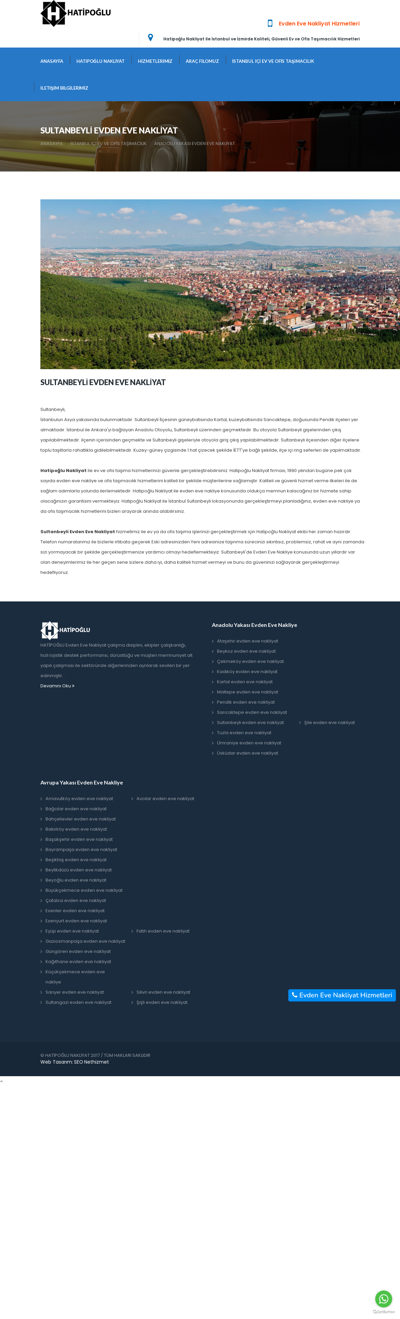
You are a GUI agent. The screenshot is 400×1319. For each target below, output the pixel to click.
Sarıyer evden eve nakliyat (75, 992)
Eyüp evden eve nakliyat (72, 931)
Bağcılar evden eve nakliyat (76, 809)
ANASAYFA (51, 61)
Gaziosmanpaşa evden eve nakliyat (85, 941)
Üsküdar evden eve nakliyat (247, 753)
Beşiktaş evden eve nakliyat (76, 859)
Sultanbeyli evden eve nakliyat (250, 722)
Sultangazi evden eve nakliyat (78, 1002)
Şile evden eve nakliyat (329, 722)
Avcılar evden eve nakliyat (165, 798)
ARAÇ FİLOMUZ (202, 61)
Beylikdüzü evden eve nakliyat (79, 870)
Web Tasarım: (56, 1062)
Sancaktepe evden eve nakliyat (252, 712)
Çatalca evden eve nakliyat (76, 900)
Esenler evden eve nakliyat (75, 910)
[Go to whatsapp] (383, 1298)
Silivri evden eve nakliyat (163, 992)
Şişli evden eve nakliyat (162, 1002)
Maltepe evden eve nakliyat (247, 692)
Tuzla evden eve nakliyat (244, 732)
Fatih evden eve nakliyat (163, 931)
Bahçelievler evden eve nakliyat (81, 819)
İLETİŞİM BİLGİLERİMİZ (64, 88)
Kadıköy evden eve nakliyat (247, 671)
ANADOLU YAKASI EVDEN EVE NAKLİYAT (194, 143)
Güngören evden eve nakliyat (78, 951)
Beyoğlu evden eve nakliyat (76, 880)
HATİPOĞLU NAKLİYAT (100, 61)
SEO (78, 1062)
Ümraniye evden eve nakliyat (249, 743)
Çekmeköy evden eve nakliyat (250, 661)
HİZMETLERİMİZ (155, 61)
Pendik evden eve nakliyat (246, 702)
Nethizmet (96, 1062)
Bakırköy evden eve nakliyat (76, 829)
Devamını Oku (57, 686)
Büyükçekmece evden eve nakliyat (84, 890)
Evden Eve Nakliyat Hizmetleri (342, 995)
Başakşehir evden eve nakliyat (79, 839)
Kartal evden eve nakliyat (245, 682)
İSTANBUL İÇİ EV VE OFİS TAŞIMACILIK (273, 61)
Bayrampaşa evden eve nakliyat (81, 849)
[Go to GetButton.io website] (384, 1312)
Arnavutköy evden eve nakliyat (79, 798)
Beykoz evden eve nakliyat (246, 651)
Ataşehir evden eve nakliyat (247, 641)
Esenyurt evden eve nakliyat (76, 921)
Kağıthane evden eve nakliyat (78, 961)
